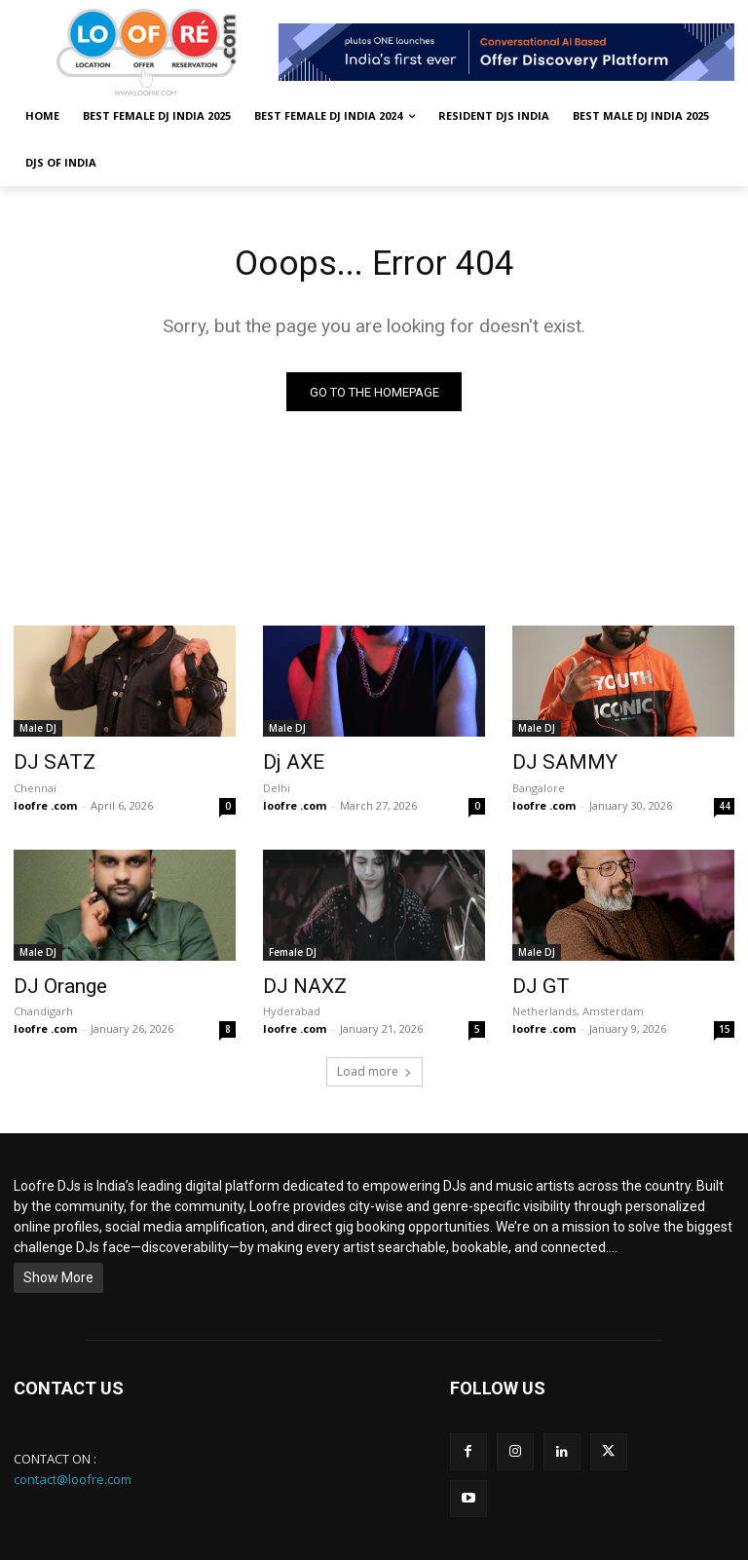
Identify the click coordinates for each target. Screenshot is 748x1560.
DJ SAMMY (553, 764)
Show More (58, 1271)
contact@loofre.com (72, 1472)
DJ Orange (53, 982)
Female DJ (293, 950)
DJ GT (535, 982)
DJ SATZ (46, 764)
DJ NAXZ (296, 982)
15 (724, 1023)
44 (724, 804)
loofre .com (45, 803)
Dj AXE (288, 764)
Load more (374, 1065)
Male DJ (37, 732)
